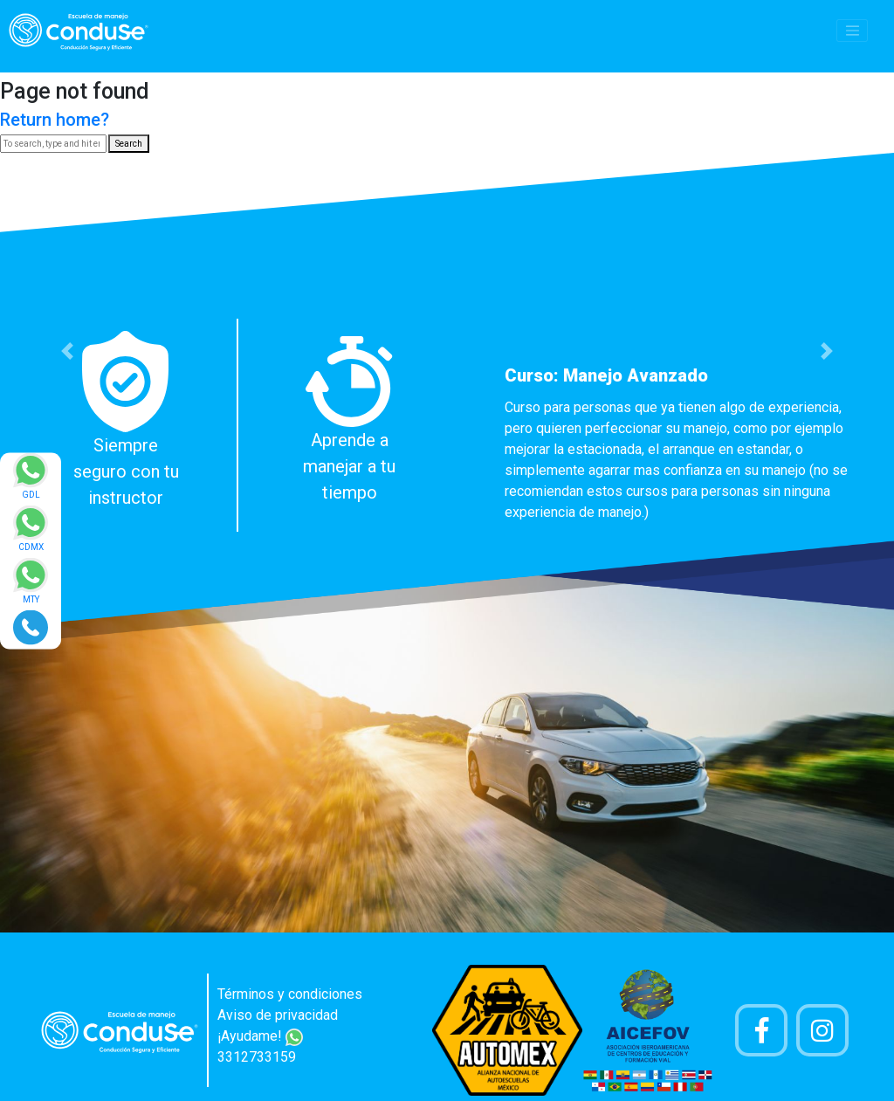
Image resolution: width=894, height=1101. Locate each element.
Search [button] (128, 143)
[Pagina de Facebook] (761, 1030)
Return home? (54, 119)
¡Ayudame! (260, 1036)
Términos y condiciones (289, 994)
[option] (447, 425)
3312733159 (256, 1057)
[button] (67, 351)
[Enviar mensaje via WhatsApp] (30, 481)
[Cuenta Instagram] (822, 1030)
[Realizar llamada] (30, 626)
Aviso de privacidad (277, 1015)
